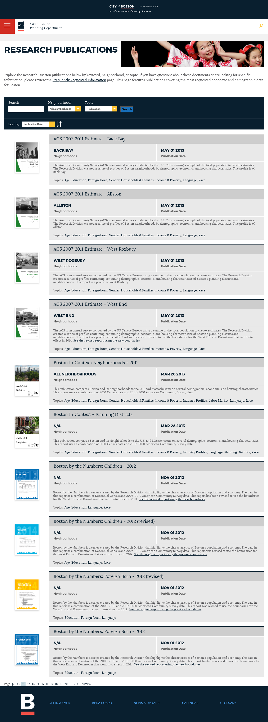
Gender (114, 180)
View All (87, 684)
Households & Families (137, 180)
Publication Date (33, 124)
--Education (93, 109)
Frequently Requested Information (79, 80)
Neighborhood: (60, 102)
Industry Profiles (195, 400)
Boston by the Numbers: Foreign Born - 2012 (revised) (108, 576)
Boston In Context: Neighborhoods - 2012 (96, 363)
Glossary (228, 703)
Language (190, 180)
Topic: (89, 102)
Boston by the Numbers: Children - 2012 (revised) (104, 521)
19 (61, 684)
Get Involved (59, 703)
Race (201, 180)
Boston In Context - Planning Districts (93, 414)
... (71, 684)
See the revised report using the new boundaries (106, 340)
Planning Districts (237, 452)
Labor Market (218, 400)
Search (13, 102)
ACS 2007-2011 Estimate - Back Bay (89, 139)
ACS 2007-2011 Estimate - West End (90, 304)
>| (78, 684)
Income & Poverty (168, 180)
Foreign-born (97, 180)
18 (56, 684)
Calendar (190, 703)
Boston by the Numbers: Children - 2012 (95, 466)
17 (52, 684)
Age (67, 180)
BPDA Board (102, 703)
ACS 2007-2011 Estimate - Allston (87, 194)
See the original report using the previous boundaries (170, 554)
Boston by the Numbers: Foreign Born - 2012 (99, 631)
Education (78, 180)
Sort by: (14, 124)
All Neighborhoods (60, 109)
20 (66, 684)
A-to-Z (59, 124)
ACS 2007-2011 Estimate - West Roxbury (95, 249)
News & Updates (147, 703)
